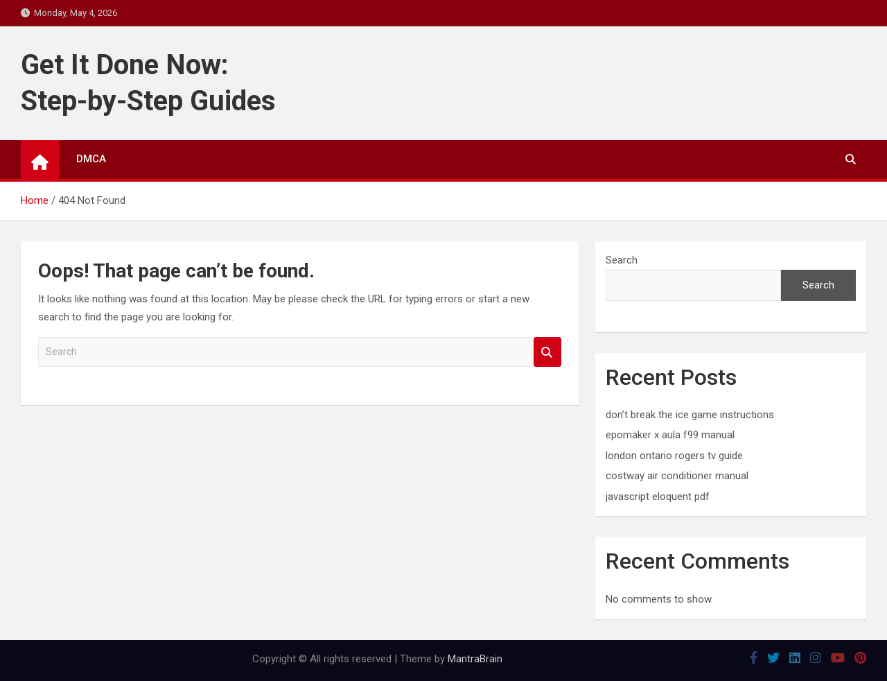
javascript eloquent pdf (658, 496)
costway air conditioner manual (677, 475)
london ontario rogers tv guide (674, 455)
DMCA (91, 159)
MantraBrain (475, 659)
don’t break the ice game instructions (690, 414)
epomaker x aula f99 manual (670, 435)
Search (547, 352)
